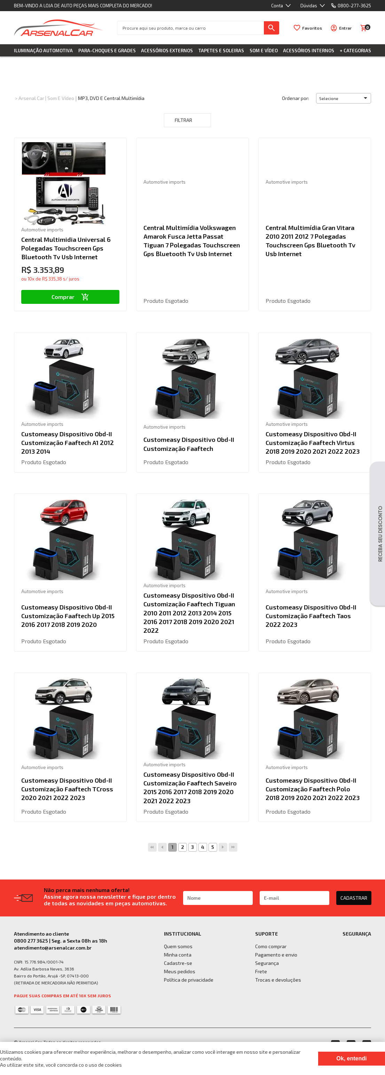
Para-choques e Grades (107, 50)
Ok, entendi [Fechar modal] (351, 1058)
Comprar (70, 296)
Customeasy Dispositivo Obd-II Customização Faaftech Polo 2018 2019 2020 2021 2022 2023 (313, 788)
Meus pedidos (179, 971)
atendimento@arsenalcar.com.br (53, 948)
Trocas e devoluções (278, 980)
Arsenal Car (31, 98)
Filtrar (187, 120)
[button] (343, 98)
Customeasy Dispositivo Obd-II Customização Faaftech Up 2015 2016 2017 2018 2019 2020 (68, 615)
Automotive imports (42, 229)
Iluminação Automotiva (43, 50)
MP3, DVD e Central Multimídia (111, 98)
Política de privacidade (188, 980)
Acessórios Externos (167, 50)
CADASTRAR (353, 898)
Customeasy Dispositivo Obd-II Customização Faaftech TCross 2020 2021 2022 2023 (67, 788)
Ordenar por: (295, 98)
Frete (261, 971)
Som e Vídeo (264, 50)
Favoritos (312, 27)
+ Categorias (355, 50)
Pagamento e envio (276, 955)
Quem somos (178, 946)
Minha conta (177, 955)
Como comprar (270, 946)
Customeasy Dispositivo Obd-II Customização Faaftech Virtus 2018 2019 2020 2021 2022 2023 (313, 442)
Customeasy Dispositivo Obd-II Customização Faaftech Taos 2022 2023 (311, 615)
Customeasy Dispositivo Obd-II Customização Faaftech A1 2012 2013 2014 (67, 442)
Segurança (267, 963)
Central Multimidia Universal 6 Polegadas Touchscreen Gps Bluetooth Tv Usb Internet (66, 248)
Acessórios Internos (308, 50)
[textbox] (190, 27)
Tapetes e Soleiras (221, 50)
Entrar (345, 27)
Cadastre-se (178, 963)
